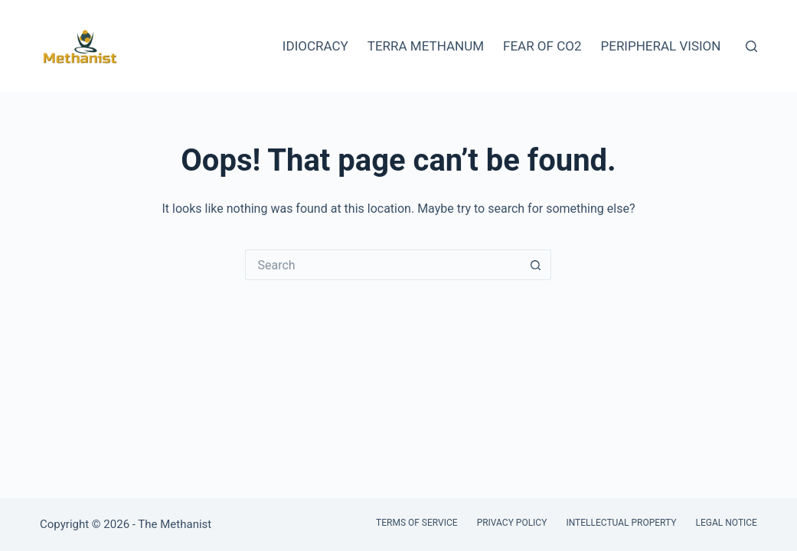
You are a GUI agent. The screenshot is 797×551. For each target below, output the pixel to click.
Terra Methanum (425, 46)
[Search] (751, 46)
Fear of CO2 (542, 46)
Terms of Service (417, 522)
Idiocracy (315, 46)
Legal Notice (726, 522)
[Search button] (536, 264)
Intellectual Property (621, 522)
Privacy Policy (512, 522)
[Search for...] (383, 264)
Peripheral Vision (661, 46)
